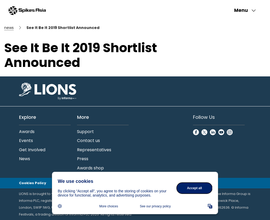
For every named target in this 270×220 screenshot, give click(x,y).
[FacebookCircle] (196, 132)
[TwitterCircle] (204, 132)
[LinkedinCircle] (213, 132)
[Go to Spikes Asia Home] (27, 11)
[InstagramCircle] (230, 132)
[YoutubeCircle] (221, 132)
